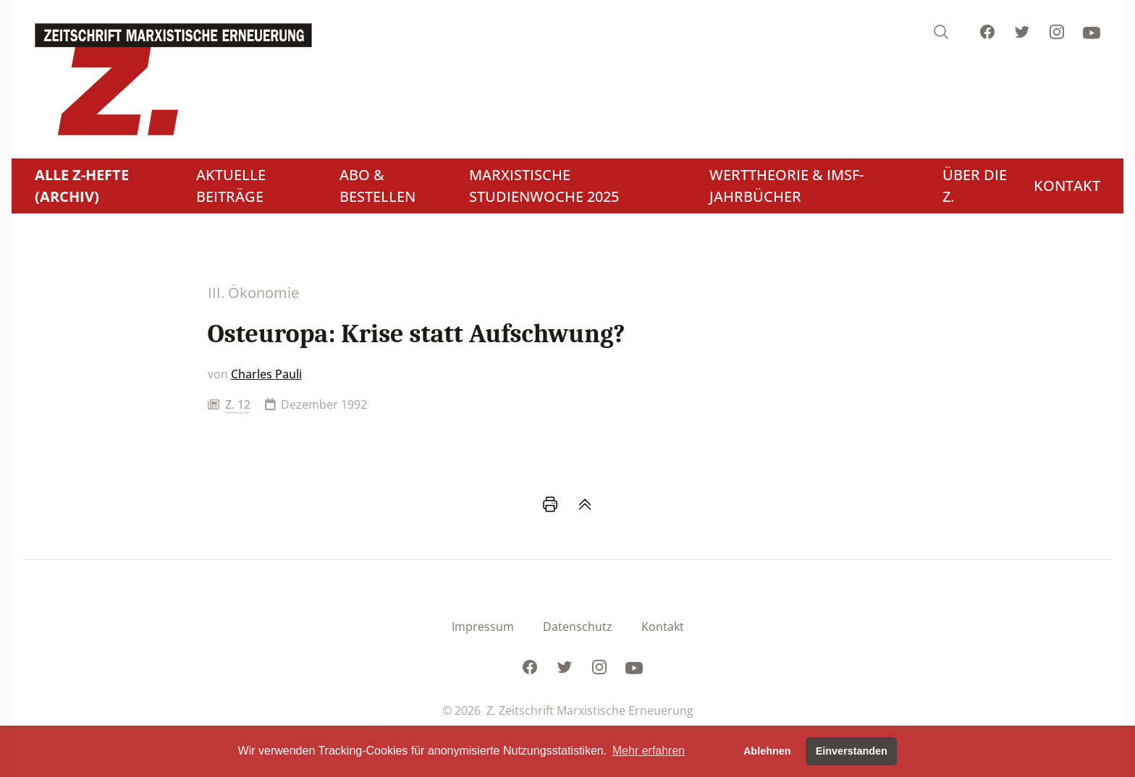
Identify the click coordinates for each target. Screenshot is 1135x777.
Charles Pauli (266, 374)
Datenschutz (577, 626)
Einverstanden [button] (851, 751)
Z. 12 (237, 404)
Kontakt (662, 626)
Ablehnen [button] (767, 751)
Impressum (483, 626)
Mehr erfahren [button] (648, 750)
